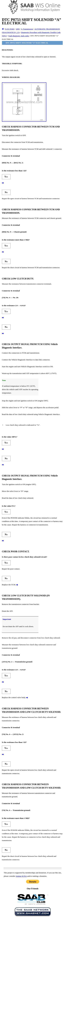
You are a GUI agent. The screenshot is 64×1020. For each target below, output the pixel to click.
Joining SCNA (21, 876)
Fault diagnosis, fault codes (18, 36)
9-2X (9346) (9, 29)
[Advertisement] (28, 945)
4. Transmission (27, 29)
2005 (18, 29)
